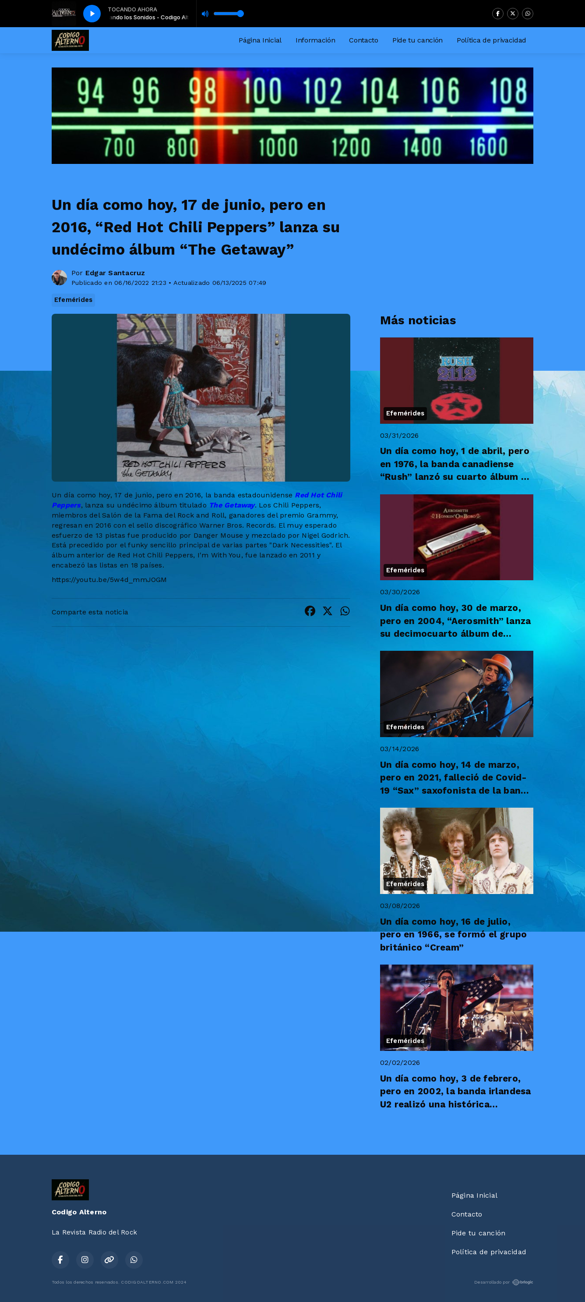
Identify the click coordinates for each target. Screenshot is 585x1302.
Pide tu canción (417, 40)
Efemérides (73, 300)
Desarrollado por (503, 1282)
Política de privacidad (491, 40)
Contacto (363, 40)
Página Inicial (260, 40)
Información (315, 40)
